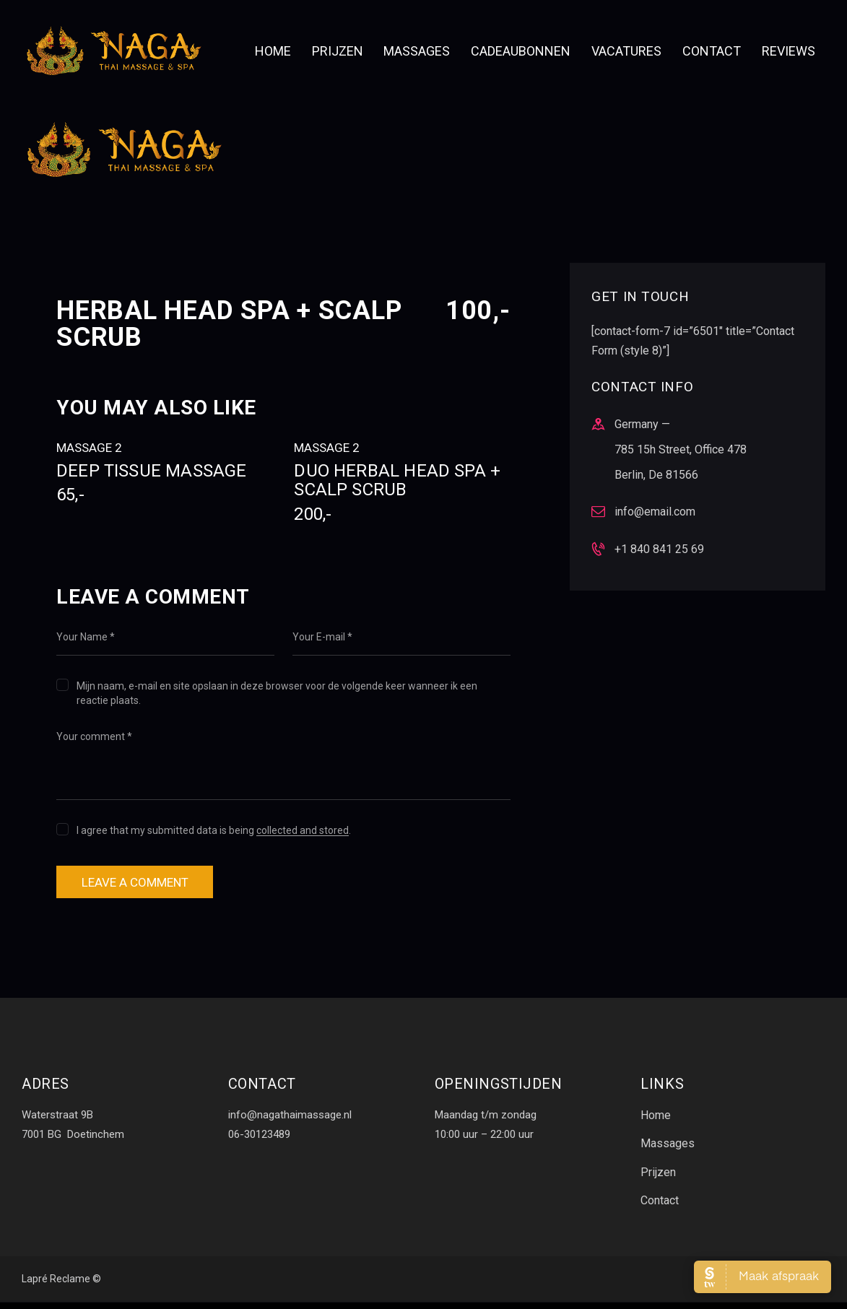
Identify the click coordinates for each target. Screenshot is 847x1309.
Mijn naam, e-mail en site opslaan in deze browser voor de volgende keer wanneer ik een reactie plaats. (277, 693)
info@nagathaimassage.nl (290, 1119)
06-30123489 (259, 1138)
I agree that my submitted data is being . (214, 830)
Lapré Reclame (56, 1286)
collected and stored (302, 830)
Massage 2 (89, 447)
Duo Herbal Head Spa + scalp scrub (402, 492)
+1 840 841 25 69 (659, 549)
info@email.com (654, 511)
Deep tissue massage (164, 483)
